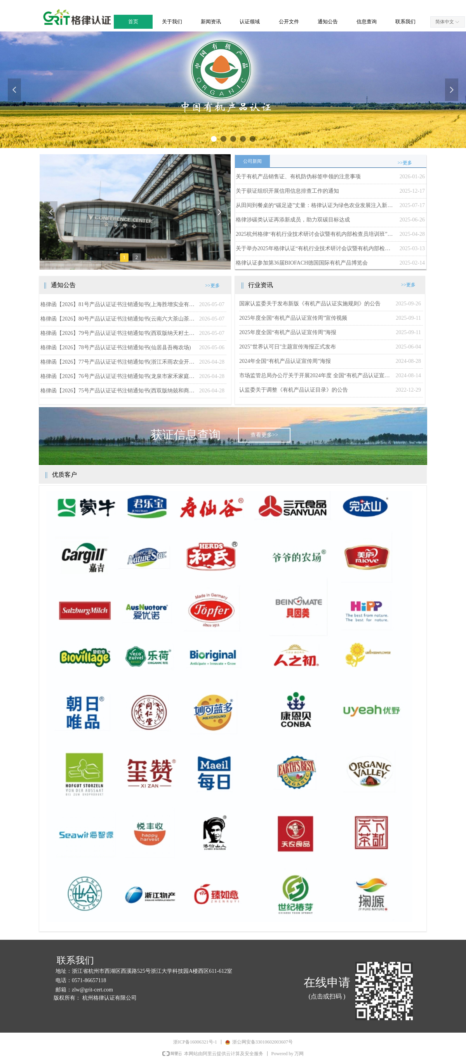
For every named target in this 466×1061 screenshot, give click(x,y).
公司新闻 (252, 161)
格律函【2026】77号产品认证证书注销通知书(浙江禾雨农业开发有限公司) (117, 362)
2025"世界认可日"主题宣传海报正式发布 (287, 347)
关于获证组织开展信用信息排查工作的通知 (287, 191)
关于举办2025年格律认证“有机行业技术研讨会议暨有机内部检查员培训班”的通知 (316, 248)
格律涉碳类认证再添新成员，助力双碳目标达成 (293, 220)
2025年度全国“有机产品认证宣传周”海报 (287, 332)
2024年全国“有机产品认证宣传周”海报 (285, 361)
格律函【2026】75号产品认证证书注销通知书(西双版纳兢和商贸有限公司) (117, 391)
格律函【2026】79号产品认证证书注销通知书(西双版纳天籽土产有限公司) (117, 333)
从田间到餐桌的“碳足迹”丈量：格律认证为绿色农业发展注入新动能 (316, 205)
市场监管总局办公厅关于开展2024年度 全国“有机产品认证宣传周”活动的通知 (315, 375)
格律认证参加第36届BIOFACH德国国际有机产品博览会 (302, 263)
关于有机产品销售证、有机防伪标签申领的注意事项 (298, 176)
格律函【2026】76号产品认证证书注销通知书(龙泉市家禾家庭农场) (117, 376)
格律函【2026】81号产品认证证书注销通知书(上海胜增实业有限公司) (117, 304)
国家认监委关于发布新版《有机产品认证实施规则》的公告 (310, 304)
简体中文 (444, 21)
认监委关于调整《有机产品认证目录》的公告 (293, 390)
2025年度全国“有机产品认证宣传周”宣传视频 (293, 318)
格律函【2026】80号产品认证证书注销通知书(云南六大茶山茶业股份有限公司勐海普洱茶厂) (117, 319)
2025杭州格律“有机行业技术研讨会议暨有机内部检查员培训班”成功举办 (316, 234)
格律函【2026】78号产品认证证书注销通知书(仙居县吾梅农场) (115, 347)
